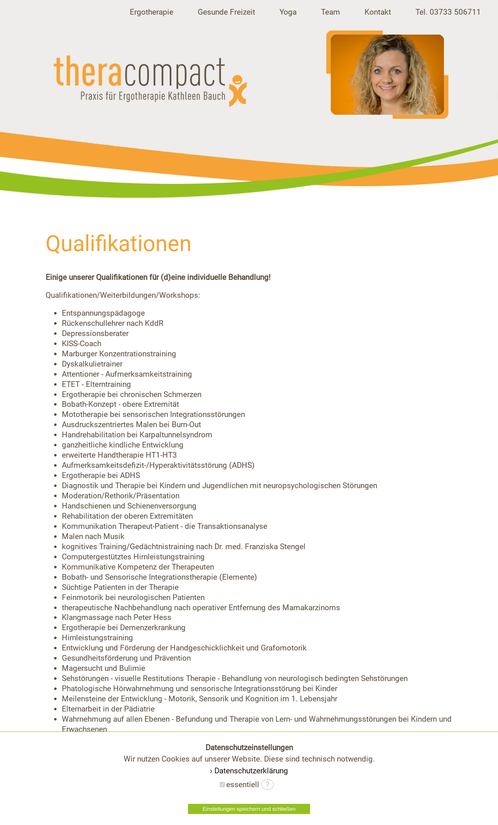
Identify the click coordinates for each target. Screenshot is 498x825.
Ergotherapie (151, 12)
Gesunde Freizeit (226, 12)
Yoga (288, 12)
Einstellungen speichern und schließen (249, 809)
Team (330, 12)
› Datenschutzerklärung (249, 770)
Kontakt (378, 12)
